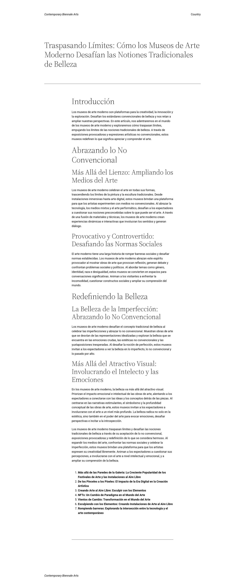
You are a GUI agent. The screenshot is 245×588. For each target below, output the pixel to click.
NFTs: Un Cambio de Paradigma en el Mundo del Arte (111, 495)
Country (196, 14)
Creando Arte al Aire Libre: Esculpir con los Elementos (112, 490)
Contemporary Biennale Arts (61, 14)
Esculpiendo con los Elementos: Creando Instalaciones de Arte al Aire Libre (125, 504)
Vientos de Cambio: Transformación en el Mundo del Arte (114, 499)
